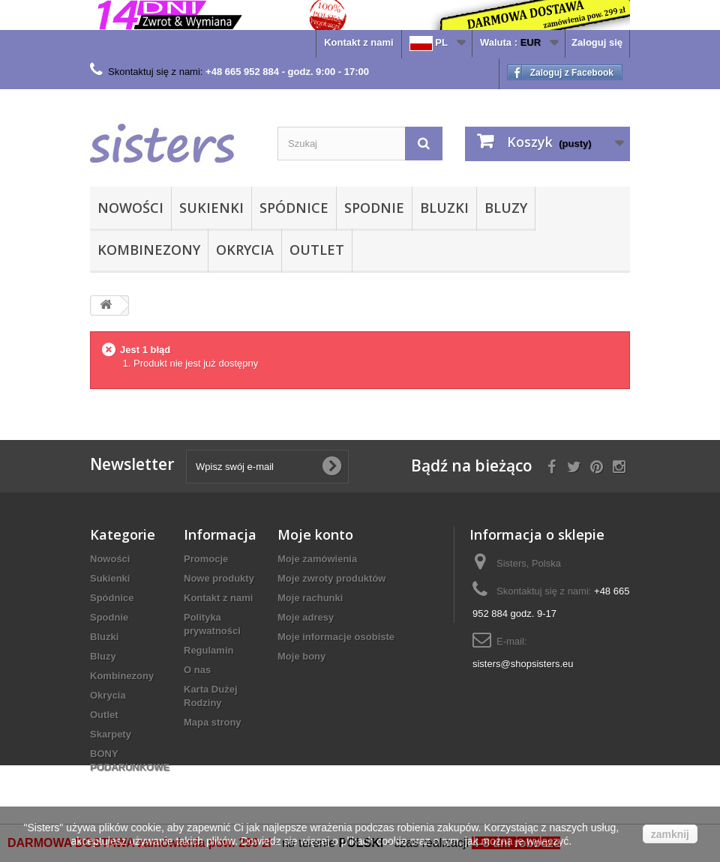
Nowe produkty (219, 578)
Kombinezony (149, 250)
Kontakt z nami (358, 42)
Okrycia (245, 250)
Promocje (206, 558)
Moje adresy (306, 617)
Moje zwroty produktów (332, 578)
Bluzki (444, 208)
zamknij (670, 834)
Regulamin (208, 650)
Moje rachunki (310, 597)
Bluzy (505, 208)
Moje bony (302, 656)
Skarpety (110, 734)
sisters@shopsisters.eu (523, 663)
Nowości (131, 208)
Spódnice (294, 208)
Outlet (317, 250)
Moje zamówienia (317, 558)
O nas (197, 669)
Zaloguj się (597, 42)
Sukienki (211, 208)
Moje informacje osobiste (336, 636)
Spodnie (374, 208)
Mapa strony (213, 722)
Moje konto (315, 534)
